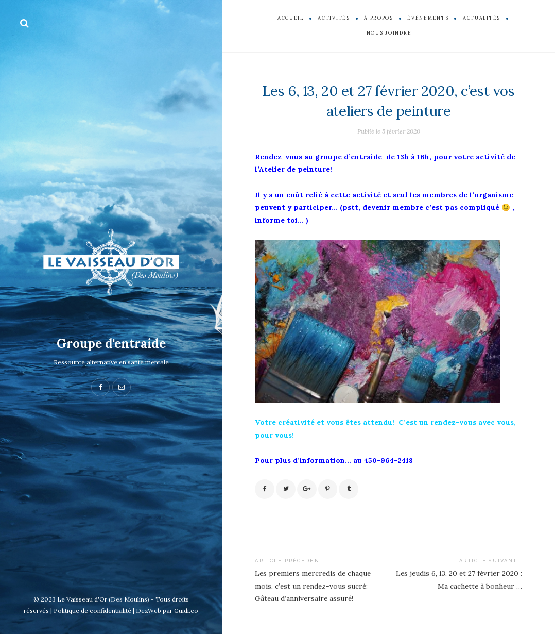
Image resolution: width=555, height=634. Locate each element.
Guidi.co (186, 610)
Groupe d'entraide (111, 344)
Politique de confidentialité (92, 610)
